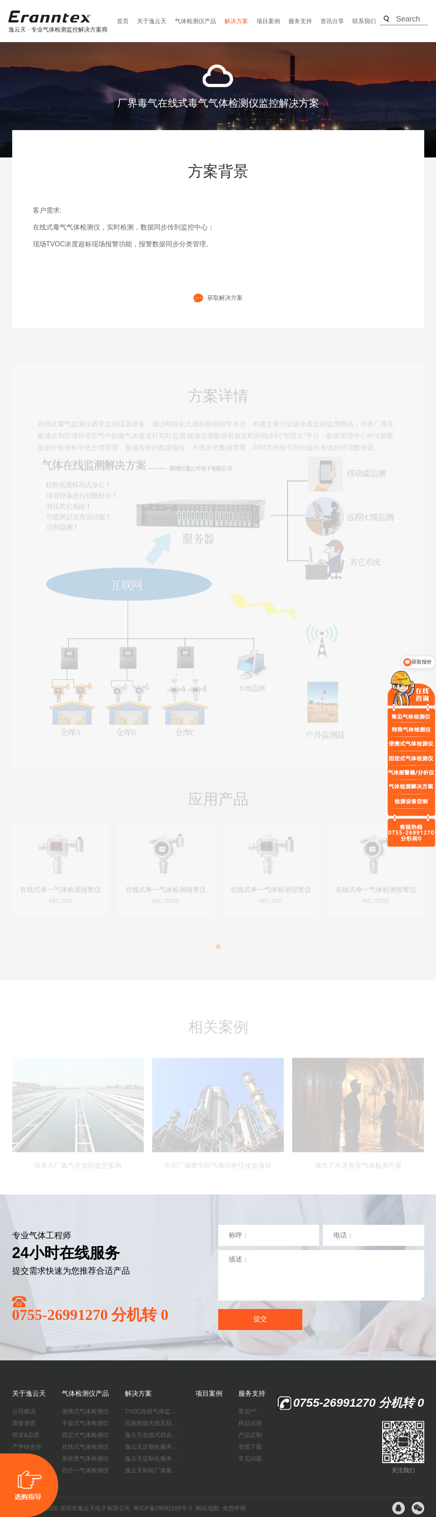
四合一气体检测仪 (85, 1470)
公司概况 (24, 1411)
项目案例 (268, 21)
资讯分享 (332, 21)
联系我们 (364, 21)
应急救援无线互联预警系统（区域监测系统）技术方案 (152, 1423)
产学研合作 (27, 1446)
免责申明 (234, 1508)
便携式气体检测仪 (85, 1411)
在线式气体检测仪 (85, 1446)
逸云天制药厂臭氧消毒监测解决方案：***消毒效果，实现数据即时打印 (152, 1470)
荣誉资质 (24, 1423)
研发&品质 (26, 1435)
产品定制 (250, 1435)
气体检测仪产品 (195, 21)
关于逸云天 (151, 21)
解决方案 (236, 21)
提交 (260, 1318)
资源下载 (250, 1446)
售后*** (247, 1411)
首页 (123, 21)
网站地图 (207, 1508)
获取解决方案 (218, 297)
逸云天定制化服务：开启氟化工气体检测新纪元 (152, 1446)
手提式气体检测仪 (85, 1423)
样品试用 (250, 1423)
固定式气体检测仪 (85, 1435)
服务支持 (300, 21)
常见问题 (250, 1458)
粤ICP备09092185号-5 (162, 1508)
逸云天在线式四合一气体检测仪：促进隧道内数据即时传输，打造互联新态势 (152, 1435)
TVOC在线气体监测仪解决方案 (152, 1411)
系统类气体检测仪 (85, 1458)
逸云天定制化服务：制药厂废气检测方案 (152, 1458)
